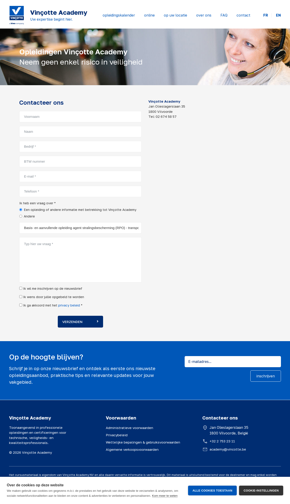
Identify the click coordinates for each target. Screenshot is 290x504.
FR (265, 15)
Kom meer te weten (165, 495)
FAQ (223, 15)
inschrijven (265, 376)
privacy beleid (69, 305)
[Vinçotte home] (16, 15)
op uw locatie (175, 15)
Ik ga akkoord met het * (50, 305)
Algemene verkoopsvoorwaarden (132, 449)
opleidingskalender (119, 15)
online (149, 15)
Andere (29, 216)
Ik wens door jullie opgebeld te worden (51, 297)
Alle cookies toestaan (212, 490)
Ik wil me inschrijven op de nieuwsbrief (50, 288)
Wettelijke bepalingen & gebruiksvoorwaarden (143, 442)
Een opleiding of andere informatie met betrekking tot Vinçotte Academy (80, 210)
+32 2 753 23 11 (222, 441)
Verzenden (80, 322)
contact (243, 15)
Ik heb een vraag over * (37, 203)
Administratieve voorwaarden (129, 428)
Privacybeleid (117, 435)
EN (278, 15)
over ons (203, 15)
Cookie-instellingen (261, 490)
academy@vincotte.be (228, 449)
